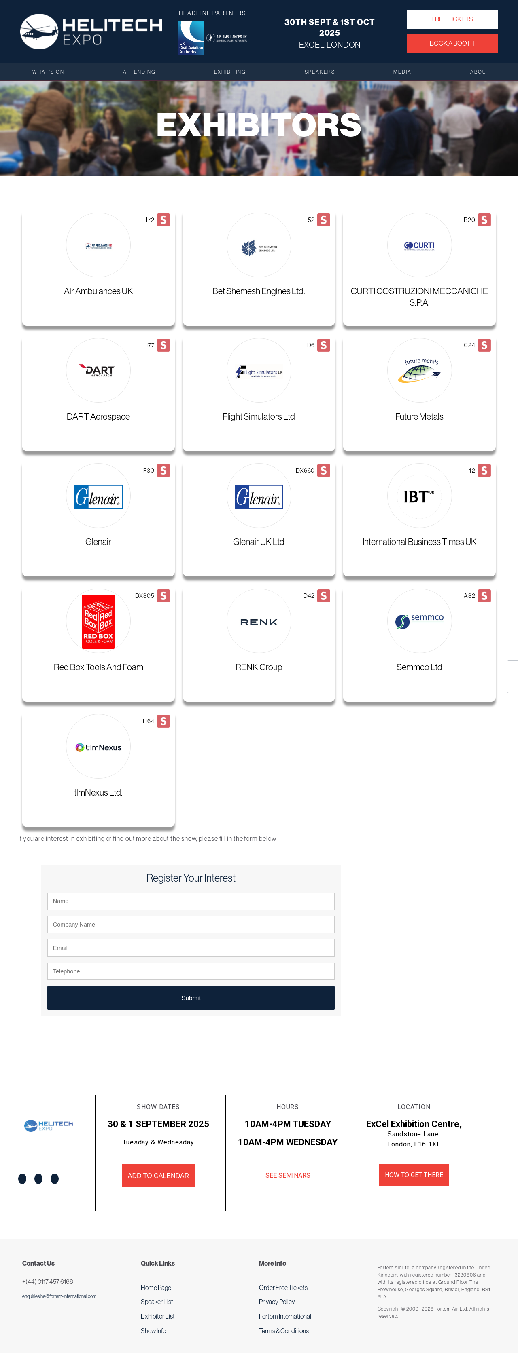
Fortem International (285, 1316)
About (480, 72)
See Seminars (287, 1175)
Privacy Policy (277, 1302)
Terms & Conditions (284, 1331)
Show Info (153, 1331)
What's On (48, 72)
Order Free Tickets (283, 1287)
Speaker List (157, 1302)
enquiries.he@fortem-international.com (59, 1296)
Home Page (156, 1287)
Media (402, 72)
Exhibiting (230, 72)
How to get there (414, 1175)
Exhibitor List (158, 1316)
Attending (139, 72)
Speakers (320, 72)
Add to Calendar (158, 1175)
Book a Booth (452, 43)
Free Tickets (452, 19)
